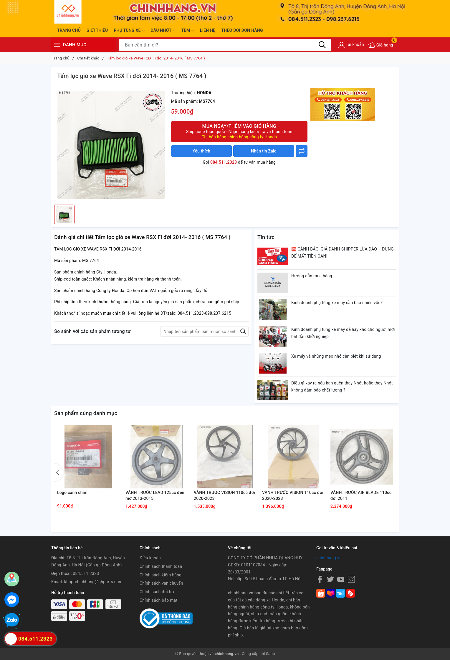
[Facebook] (319, 579)
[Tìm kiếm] (322, 44)
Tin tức (265, 237)
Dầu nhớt (163, 31)
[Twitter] (330, 579)
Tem (187, 31)
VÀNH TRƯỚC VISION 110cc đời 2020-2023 (224, 495)
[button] (58, 472)
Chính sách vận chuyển (161, 583)
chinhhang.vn (329, 557)
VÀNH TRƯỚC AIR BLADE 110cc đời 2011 (360, 495)
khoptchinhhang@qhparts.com (93, 581)
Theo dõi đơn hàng (242, 30)
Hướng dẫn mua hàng (311, 275)
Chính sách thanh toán (161, 566)
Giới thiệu (97, 30)
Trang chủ (69, 30)
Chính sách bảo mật (158, 600)
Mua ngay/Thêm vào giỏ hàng (239, 131)
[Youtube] (340, 579)
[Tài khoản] (351, 45)
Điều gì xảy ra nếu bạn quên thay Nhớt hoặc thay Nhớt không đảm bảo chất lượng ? (342, 386)
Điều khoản (150, 557)
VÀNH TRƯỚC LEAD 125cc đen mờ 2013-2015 (154, 495)
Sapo (270, 653)
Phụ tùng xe (129, 31)
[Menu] (57, 44)
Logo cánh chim (72, 492)
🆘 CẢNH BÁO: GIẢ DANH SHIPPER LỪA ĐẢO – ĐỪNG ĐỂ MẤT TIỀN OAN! (342, 252)
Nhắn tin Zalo (264, 151)
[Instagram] (351, 579)
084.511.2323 (223, 162)
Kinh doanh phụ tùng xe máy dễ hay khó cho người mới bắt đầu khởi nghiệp (343, 333)
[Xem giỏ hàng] (380, 45)
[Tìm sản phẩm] (225, 45)
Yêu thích (201, 151)
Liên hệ (207, 30)
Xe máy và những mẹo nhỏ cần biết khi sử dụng (336, 356)
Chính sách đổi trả (157, 591)
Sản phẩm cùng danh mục (85, 413)
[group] (111, 145)
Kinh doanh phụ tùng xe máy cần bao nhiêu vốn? (337, 302)
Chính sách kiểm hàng (160, 575)
